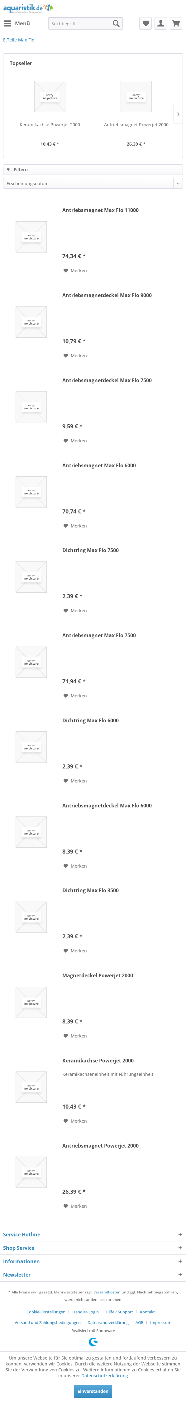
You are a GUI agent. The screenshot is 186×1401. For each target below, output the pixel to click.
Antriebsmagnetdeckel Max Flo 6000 (107, 805)
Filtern (17, 169)
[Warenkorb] (176, 23)
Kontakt (147, 1312)
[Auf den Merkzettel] (75, 270)
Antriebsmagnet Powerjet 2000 (136, 125)
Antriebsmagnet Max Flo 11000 (100, 210)
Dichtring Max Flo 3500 (90, 890)
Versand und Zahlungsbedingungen (48, 1322)
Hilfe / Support (119, 1312)
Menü (17, 22)
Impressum (160, 1322)
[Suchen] (116, 23)
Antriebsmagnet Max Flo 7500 (99, 635)
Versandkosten (107, 1292)
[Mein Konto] (161, 23)
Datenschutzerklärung (108, 1322)
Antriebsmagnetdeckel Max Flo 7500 (107, 380)
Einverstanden (93, 1391)
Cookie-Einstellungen (45, 1312)
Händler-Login (85, 1312)
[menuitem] (16, 23)
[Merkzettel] (145, 23)
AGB (139, 1322)
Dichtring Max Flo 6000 (90, 720)
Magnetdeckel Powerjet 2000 (97, 975)
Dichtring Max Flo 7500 (90, 550)
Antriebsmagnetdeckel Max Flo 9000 (107, 295)
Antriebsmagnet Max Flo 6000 (99, 465)
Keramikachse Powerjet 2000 (50, 125)
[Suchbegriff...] (85, 23)
